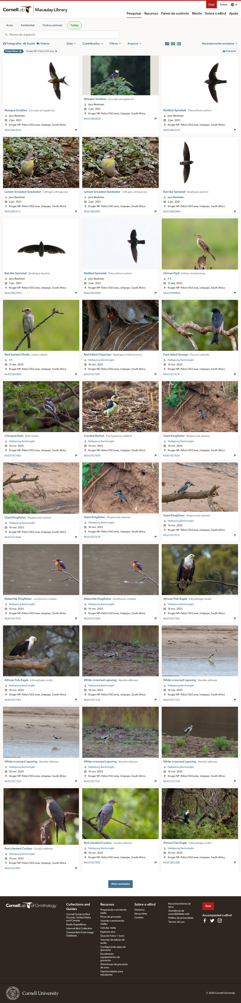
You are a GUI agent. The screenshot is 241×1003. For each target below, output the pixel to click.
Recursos (151, 13)
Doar (211, 4)
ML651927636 (171, 455)
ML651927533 (171, 700)
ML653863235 (171, 130)
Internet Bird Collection (79, 928)
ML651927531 (92, 781)
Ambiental (28, 25)
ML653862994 (171, 211)
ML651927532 (92, 700)
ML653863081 (92, 211)
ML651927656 (92, 455)
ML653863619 (13, 130)
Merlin (197, 13)
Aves (9, 25)
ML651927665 (13, 455)
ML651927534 (13, 781)
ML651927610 (13, 618)
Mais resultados (120, 883)
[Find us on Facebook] (204, 920)
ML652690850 (13, 374)
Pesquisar (134, 13)
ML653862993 (13, 293)
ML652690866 (171, 293)
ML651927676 (171, 374)
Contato (138, 917)
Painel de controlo (175, 13)
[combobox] (64, 34)
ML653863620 (92, 119)
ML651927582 (171, 618)
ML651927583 (13, 700)
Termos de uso (176, 922)
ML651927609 (92, 618)
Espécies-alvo (107, 932)
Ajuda (233, 13)
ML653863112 (13, 211)
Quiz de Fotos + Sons (112, 936)
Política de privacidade (180, 918)
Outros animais (53, 25)
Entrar (224, 4)
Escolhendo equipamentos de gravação (110, 957)
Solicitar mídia (108, 928)
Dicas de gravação (110, 916)
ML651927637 (171, 535)
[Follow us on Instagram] (219, 920)
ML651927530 (171, 781)
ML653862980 (92, 293)
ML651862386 (171, 862)
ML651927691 (92, 374)
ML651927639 (92, 537)
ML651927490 (92, 862)
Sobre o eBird (215, 13)
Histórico (139, 910)
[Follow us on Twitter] (212, 920)
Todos (74, 25)
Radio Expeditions (76, 924)
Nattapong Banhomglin (101, 360)
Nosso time (140, 913)
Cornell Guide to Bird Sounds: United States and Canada (78, 917)
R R (169, 278)
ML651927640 (13, 537)
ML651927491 (13, 868)
